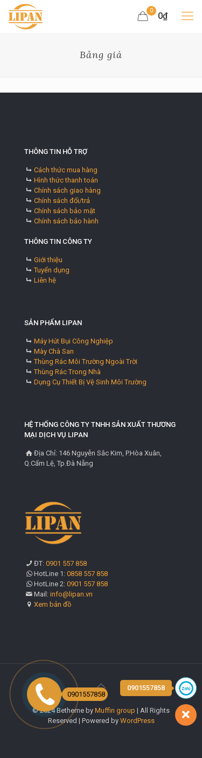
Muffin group (115, 710)
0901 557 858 (66, 563)
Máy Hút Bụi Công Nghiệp (73, 341)
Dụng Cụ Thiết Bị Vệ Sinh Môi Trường (90, 382)
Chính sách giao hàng (67, 190)
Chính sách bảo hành (66, 221)
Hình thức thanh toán (66, 180)
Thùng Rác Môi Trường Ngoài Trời (85, 361)
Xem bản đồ (52, 604)
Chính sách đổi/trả (62, 200)
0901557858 (83, 694)
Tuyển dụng (51, 270)
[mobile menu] (187, 16)
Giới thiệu (48, 260)
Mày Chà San (54, 351)
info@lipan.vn (71, 594)
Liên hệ (45, 280)
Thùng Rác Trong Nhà (67, 372)
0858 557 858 (87, 574)
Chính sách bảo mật (64, 211)
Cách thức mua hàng (65, 170)
